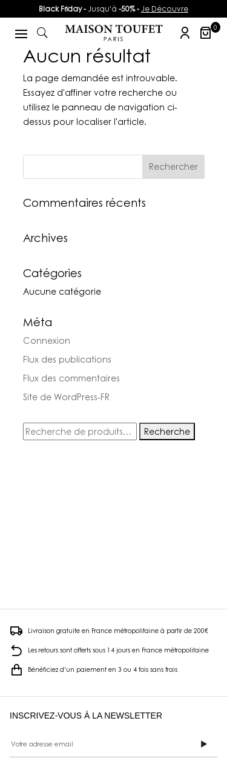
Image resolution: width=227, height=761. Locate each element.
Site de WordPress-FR (66, 397)
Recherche (167, 431)
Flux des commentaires (71, 378)
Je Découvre (164, 8)
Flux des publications (67, 359)
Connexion (46, 340)
